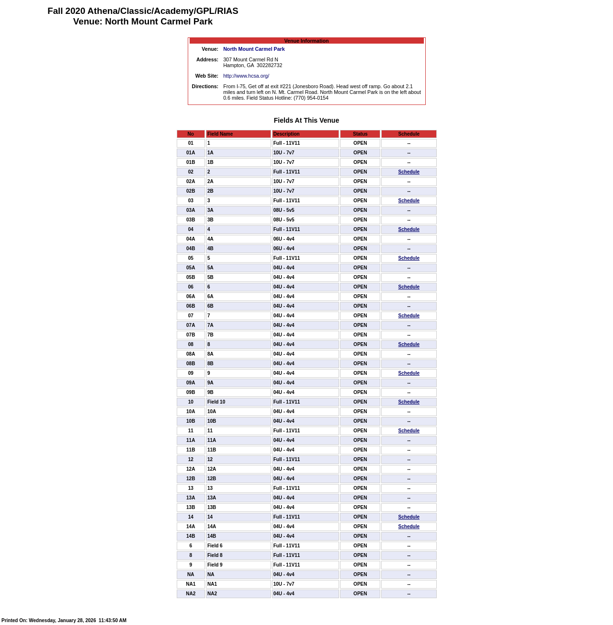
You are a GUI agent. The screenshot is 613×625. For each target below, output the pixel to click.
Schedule (409, 171)
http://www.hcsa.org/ (246, 76)
